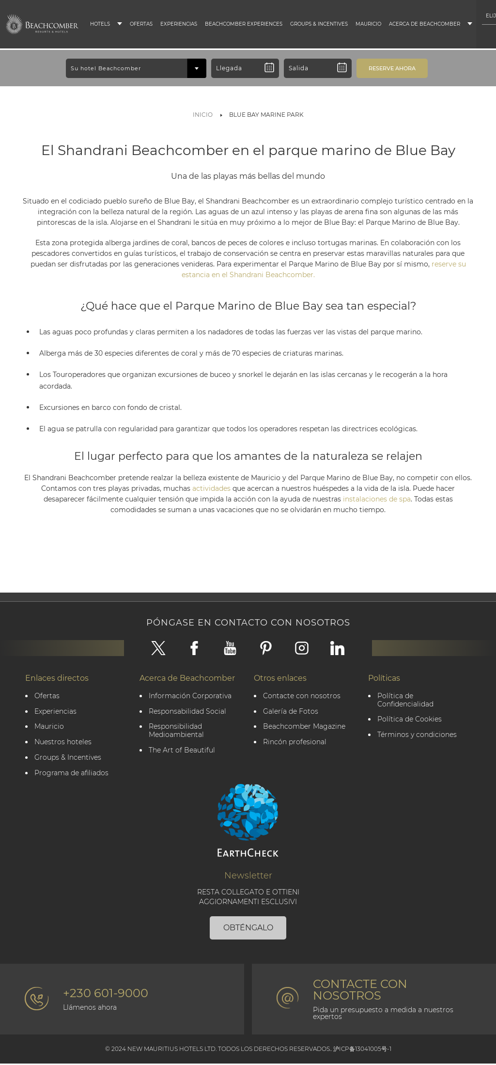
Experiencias (178, 24)
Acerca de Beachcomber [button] (424, 24)
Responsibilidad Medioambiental (176, 731)
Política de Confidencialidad (406, 700)
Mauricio (368, 24)
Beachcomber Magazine (305, 727)
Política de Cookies (410, 720)
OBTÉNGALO (248, 929)
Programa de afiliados (72, 774)
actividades (212, 488)
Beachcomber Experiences (243, 24)
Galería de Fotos (291, 712)
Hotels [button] (100, 24)
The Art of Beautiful (182, 751)
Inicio (203, 114)
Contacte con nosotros (302, 696)
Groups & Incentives (319, 24)
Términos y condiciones (417, 736)
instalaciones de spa (377, 499)
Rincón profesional (295, 743)
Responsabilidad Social (188, 712)
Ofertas (141, 24)
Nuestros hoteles (63, 743)
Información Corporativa (190, 696)
